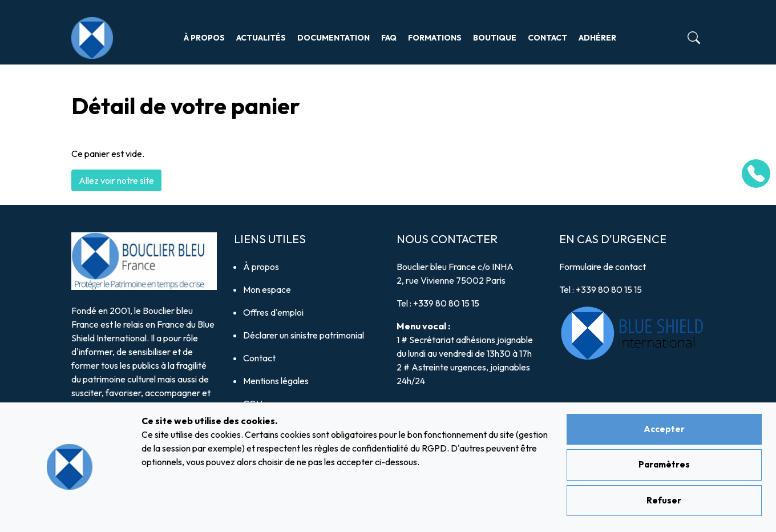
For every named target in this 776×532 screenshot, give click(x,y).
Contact (547, 38)
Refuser (663, 500)
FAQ (389, 38)
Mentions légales (276, 380)
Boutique (494, 38)
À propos (204, 38)
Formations (435, 38)
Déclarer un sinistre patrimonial (303, 335)
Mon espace (267, 289)
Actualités (261, 38)
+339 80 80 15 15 (446, 303)
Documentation (333, 38)
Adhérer (597, 38)
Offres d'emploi (273, 312)
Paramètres (664, 464)
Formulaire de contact (602, 266)
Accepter (664, 429)
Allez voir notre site (116, 180)
